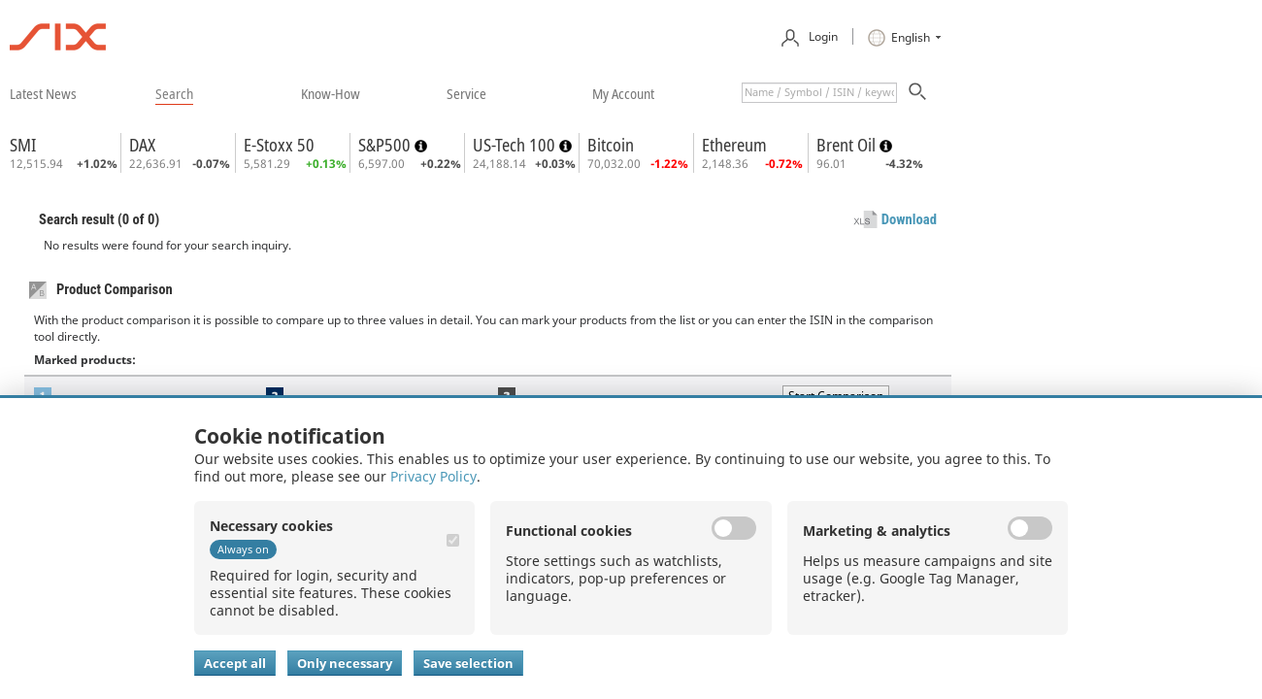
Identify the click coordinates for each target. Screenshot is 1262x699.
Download (909, 219)
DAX (142, 144)
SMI (23, 144)
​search (174, 93)
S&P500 (386, 144)
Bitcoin (610, 144)
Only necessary (344, 663)
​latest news (43, 93)
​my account (623, 93)
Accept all (235, 663)
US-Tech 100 (516, 144)
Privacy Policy (433, 476)
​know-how (330, 93)
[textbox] (819, 93)
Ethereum (734, 144)
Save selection (468, 663)
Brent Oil (848, 144)
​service (466, 93)
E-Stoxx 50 (279, 144)
